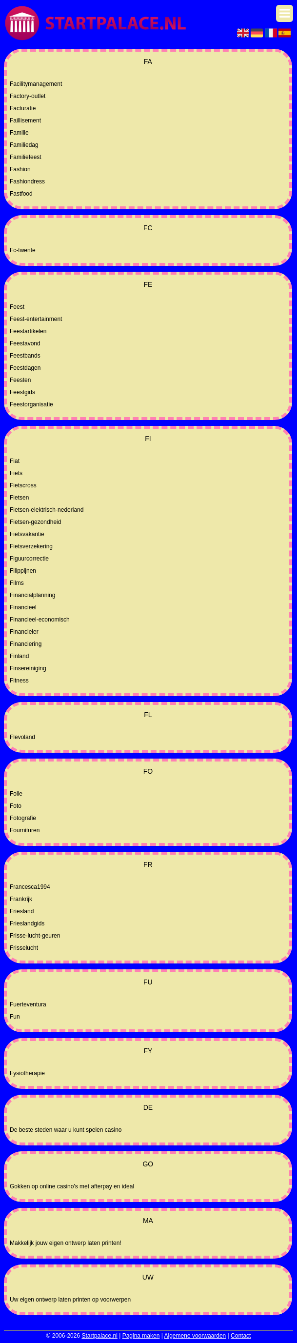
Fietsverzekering (31, 546)
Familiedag (24, 144)
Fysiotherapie (27, 1073)
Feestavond (25, 343)
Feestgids (22, 392)
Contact (241, 1335)
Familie (19, 132)
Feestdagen (25, 367)
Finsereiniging (28, 668)
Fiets (16, 473)
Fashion (20, 169)
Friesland (22, 911)
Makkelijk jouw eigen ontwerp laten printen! (65, 1243)
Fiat (15, 461)
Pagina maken (141, 1335)
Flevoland (22, 737)
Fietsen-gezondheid (35, 522)
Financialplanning (32, 595)
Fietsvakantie (27, 534)
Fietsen (19, 497)
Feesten (20, 380)
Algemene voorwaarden (195, 1335)
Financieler (24, 631)
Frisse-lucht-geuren (35, 935)
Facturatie (23, 108)
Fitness (19, 680)
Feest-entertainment (36, 319)
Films (17, 583)
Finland (19, 656)
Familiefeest (25, 157)
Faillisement (25, 120)
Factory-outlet (27, 96)
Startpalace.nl (99, 1335)
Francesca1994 (30, 886)
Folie (16, 793)
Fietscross (23, 485)
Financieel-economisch (40, 619)
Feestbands (25, 355)
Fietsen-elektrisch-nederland (46, 509)
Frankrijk (21, 899)
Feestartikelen (28, 331)
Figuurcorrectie (29, 558)
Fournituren (25, 830)
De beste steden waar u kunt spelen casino (65, 1129)
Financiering (25, 644)
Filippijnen (23, 570)
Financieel (23, 607)
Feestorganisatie (31, 404)
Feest (17, 306)
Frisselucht (24, 947)
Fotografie (23, 818)
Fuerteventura (28, 1004)
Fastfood (21, 193)
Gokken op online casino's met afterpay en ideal (72, 1186)
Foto (15, 805)
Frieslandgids (27, 923)
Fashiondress (27, 181)
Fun (15, 1016)
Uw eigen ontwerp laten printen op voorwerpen (70, 1299)
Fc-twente (23, 250)
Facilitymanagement (36, 83)
